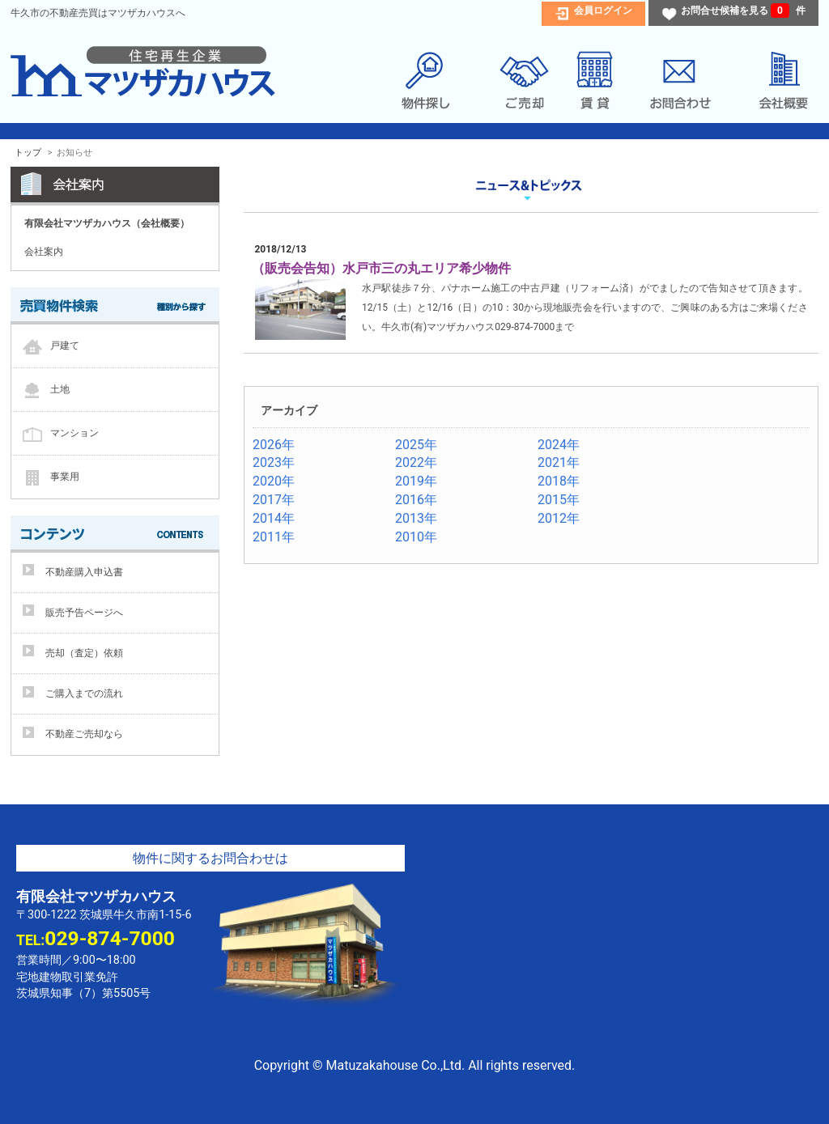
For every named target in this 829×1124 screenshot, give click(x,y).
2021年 (559, 462)
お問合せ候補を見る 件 (743, 10)
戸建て (64, 344)
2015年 (559, 499)
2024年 (559, 444)
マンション (74, 432)
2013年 (416, 518)
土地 (60, 388)
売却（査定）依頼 (84, 653)
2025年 (416, 444)
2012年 (559, 518)
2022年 (416, 462)
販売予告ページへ (84, 612)
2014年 (274, 518)
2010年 (416, 537)
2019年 (416, 481)
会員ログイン (603, 10)
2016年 (416, 499)
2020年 (274, 481)
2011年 (274, 537)
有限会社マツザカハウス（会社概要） (106, 223)
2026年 (274, 444)
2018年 (559, 481)
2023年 (274, 462)
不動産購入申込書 (84, 572)
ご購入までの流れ (84, 693)
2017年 (274, 499)
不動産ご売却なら (84, 734)
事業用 (64, 475)
